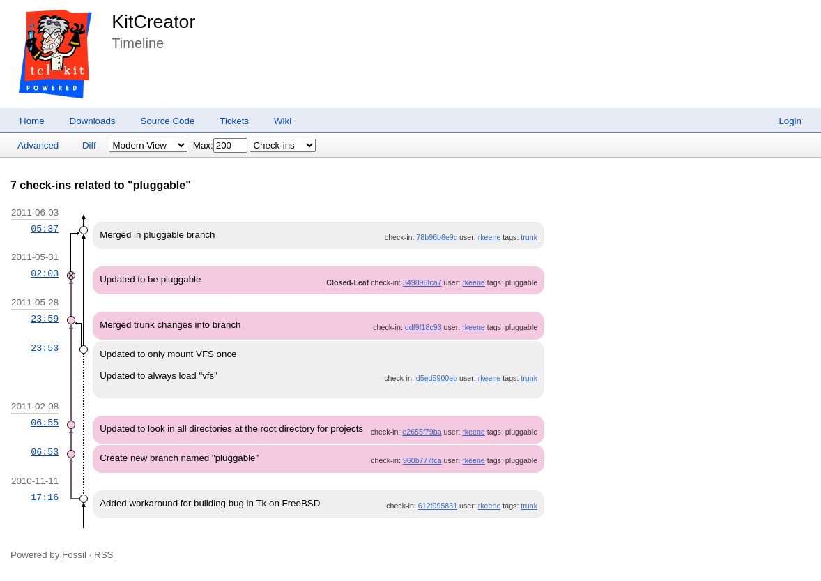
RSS (103, 555)
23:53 (45, 348)
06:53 (45, 452)
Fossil (74, 555)
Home (32, 121)
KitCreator (153, 21)
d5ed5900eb (436, 378)
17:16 (45, 497)
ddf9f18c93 (423, 327)
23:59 (45, 318)
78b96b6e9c (436, 237)
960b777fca (422, 460)
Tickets (234, 121)
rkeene (489, 237)
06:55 (45, 422)
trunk (529, 237)
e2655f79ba (421, 432)
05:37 (45, 228)
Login (789, 121)
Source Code (168, 121)
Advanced (38, 145)
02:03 (45, 273)
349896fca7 (422, 282)
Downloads (93, 121)
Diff (89, 145)
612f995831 (437, 505)
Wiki (282, 121)
